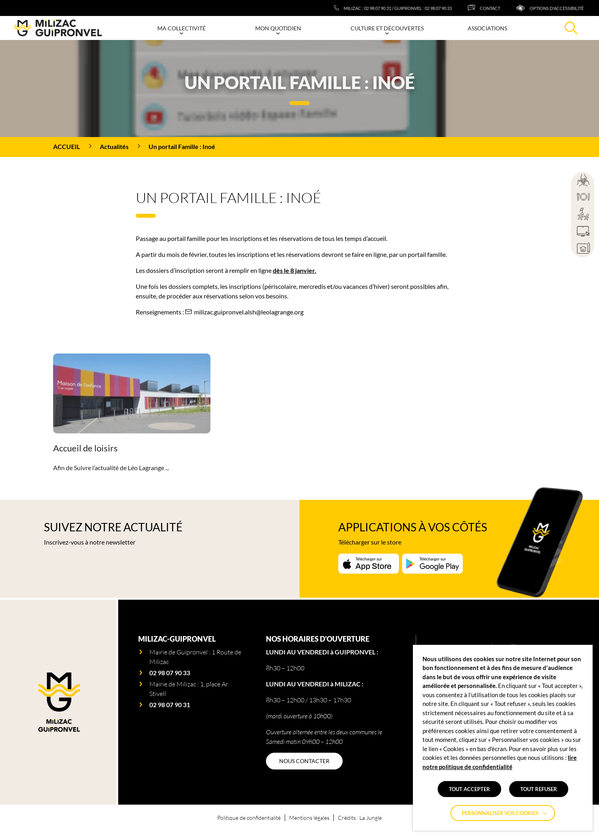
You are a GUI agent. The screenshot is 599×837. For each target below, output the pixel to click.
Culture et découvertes (387, 28)
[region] (299, 147)
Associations (487, 28)
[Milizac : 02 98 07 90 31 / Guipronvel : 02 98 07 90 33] (411, 8)
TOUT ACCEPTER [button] (469, 789)
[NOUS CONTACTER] (304, 761)
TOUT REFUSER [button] (538, 789)
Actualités (114, 146)
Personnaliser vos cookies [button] (500, 813)
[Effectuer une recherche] (571, 28)
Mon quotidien (278, 28)
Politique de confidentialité (249, 817)
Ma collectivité (181, 28)
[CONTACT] (502, 8)
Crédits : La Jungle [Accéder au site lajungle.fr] (360, 817)
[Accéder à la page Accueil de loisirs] (131, 430)
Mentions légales (309, 817)
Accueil (66, 146)
